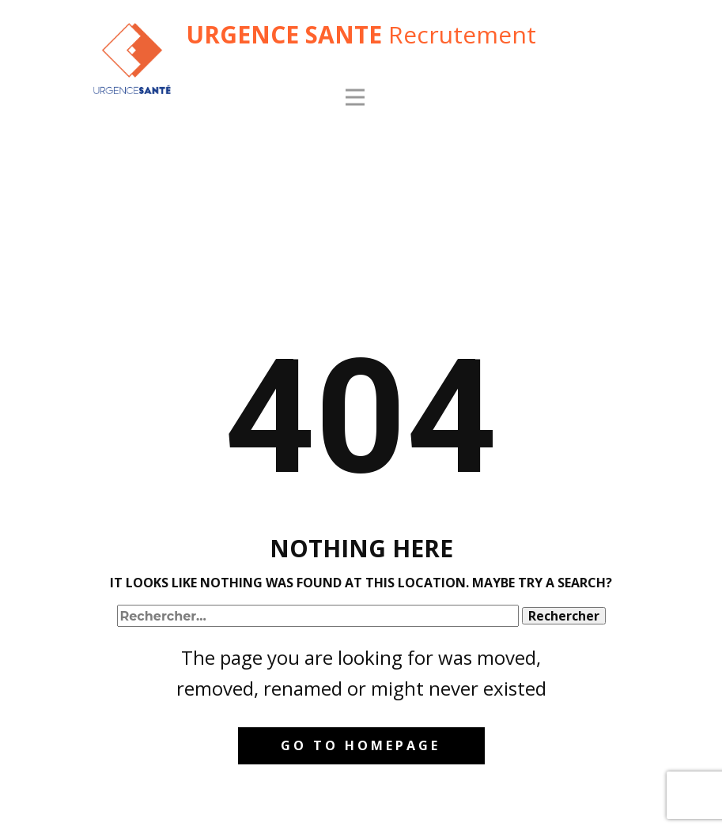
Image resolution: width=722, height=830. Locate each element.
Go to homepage (360, 745)
